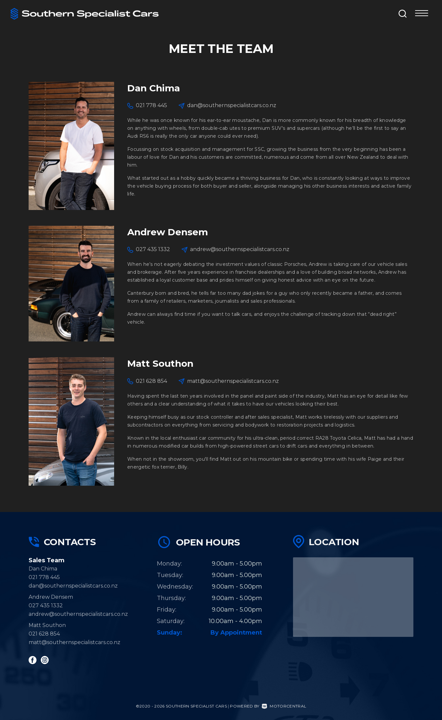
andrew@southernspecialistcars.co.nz (239, 249)
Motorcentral (284, 706)
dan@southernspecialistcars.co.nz (231, 105)
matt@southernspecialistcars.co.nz (233, 381)
